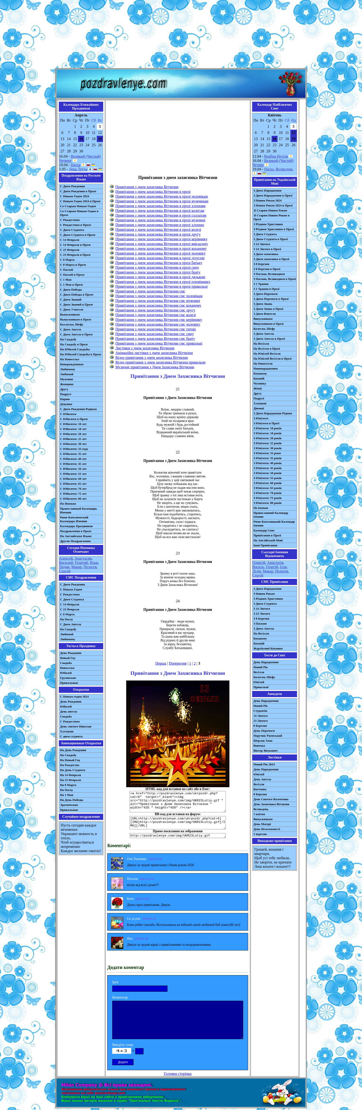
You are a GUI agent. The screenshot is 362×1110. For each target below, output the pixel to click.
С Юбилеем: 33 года (74, 449)
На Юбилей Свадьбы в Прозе (80, 354)
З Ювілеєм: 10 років (267, 428)
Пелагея (90, 567)
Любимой (66, 374)
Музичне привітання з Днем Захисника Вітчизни (154, 367)
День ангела (68, 711)
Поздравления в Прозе (75, 531)
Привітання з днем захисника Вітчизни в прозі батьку (158, 263)
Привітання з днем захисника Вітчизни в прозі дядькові (160, 277)
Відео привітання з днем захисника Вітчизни (151, 358)
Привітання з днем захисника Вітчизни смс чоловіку (157, 324)
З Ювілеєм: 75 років (267, 498)
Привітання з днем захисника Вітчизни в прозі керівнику (161, 239)
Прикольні (261, 687)
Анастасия (83, 558)
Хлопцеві (259, 403)
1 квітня (259, 814)
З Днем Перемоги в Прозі (270, 299)
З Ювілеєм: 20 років (267, 438)
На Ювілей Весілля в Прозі (272, 358)
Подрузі (258, 398)
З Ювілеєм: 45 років (267, 468)
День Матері (262, 824)
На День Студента (72, 770)
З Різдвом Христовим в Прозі (273, 229)
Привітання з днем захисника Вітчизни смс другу (155, 310)
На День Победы (71, 800)
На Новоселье (69, 359)
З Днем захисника (265, 254)
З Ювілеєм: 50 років (267, 473)
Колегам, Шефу (264, 328)
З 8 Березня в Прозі (266, 269)
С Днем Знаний (70, 299)
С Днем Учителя (71, 309)
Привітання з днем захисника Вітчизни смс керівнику (158, 320)
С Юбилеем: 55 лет (73, 473)
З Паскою (260, 623)
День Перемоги (264, 730)
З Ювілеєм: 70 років (267, 493)
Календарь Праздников (76, 526)
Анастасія (275, 563)
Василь (258, 567)
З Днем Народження (267, 190)
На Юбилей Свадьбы (75, 349)
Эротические (69, 805)
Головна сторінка (177, 1074)
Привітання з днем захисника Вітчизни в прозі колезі (158, 230)
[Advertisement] (181, 35)
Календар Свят (264, 530)
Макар (76, 567)
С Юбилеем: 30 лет (73, 444)
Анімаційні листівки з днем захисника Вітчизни (154, 353)
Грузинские (68, 678)
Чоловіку (259, 383)
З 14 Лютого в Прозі (267, 249)
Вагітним (259, 789)
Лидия (64, 567)
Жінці (257, 388)
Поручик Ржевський (267, 735)
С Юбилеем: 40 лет (73, 459)
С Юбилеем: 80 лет (73, 498)
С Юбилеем (68, 414)
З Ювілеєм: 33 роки (267, 453)
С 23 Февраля (69, 249)
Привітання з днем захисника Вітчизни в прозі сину (157, 267)
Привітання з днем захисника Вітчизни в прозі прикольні (161, 286)
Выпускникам (70, 314)
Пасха (75, 165)
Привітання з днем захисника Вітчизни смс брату (155, 339)
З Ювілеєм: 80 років (267, 503)
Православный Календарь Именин (78, 510)
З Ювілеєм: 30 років (267, 448)
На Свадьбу (68, 339)
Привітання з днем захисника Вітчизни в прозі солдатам (160, 215)
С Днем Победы (71, 289)
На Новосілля (263, 363)
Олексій (258, 563)
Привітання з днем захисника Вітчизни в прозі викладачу (161, 244)
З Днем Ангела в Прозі (269, 338)
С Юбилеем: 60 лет (73, 478)
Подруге (65, 394)
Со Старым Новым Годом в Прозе (79, 213)
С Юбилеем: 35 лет (73, 454)
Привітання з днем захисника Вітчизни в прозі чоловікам (161, 196)
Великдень (260, 809)
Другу (64, 389)
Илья (94, 563)
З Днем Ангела (263, 333)
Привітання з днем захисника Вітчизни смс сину (154, 334)
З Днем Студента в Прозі (270, 239)
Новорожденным (72, 364)
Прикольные (69, 683)
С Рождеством (70, 220)
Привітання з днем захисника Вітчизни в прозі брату (157, 272)
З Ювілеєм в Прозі (266, 423)
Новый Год (67, 658)
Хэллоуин (67, 731)
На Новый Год (70, 760)
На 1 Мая (66, 795)
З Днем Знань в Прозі (268, 309)
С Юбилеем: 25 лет (73, 439)
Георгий (81, 563)
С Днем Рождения (72, 186)
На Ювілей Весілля (267, 353)
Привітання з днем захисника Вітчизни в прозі (152, 192)
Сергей (64, 571)
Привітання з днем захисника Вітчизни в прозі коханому (161, 249)
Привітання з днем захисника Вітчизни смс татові (155, 329)
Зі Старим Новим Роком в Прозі (271, 217)
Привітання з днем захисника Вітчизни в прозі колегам (159, 211)
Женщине (67, 384)
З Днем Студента (265, 234)
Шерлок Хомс (263, 740)
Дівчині (258, 408)
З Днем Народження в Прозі (272, 195)
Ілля (283, 567)
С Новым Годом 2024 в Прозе (80, 201)
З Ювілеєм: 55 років (267, 478)
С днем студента (71, 736)
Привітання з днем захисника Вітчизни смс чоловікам (158, 296)
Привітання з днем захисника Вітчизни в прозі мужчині (160, 220)
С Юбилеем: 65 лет (73, 483)
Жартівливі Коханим (268, 648)
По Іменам (260, 508)
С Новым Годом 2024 (74, 196)
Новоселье (67, 668)
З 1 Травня (260, 284)
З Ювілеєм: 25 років (267, 443)
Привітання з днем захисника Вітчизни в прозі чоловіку (160, 253)
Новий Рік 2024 (264, 764)
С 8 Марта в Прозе (73, 264)
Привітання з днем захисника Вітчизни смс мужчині (157, 301)
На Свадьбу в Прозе (74, 344)
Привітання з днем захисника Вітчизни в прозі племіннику (162, 282)
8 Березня (260, 725)
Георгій (272, 567)
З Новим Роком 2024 (267, 200)
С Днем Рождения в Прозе (78, 191)
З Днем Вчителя (264, 313)
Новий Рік (260, 667)
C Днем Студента (72, 599)
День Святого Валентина (270, 799)
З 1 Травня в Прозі (266, 289)
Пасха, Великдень (278, 169)
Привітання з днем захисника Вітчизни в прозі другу (158, 234)
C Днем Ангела (70, 624)
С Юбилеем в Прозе (74, 419)
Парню (65, 399)
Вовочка (259, 745)
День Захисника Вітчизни (271, 804)
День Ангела (262, 779)
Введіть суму (122, 1045)
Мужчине (66, 379)
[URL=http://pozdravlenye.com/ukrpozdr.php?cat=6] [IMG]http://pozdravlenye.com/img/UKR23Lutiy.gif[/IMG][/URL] (178, 822)
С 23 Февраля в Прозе (75, 254)
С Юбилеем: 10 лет (73, 424)
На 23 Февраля (70, 780)
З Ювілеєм (260, 418)
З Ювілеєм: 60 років (267, 483)
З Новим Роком (264, 593)
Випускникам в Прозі (268, 323)
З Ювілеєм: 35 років (267, 458)
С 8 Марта (67, 259)
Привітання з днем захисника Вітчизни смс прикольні (158, 343)
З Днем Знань (262, 304)
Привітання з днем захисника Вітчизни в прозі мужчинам (161, 201)
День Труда (78, 169)
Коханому (260, 373)
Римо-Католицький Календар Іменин (274, 523)
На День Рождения (73, 750)
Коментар (120, 997)
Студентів (260, 711)
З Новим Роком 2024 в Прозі (272, 205)
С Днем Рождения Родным (78, 409)
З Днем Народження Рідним (272, 413)
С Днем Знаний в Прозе (76, 304)
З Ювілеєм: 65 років (267, 488)
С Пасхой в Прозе (72, 274)
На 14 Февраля (70, 775)
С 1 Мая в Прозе (71, 284)
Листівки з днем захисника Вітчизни (144, 348)
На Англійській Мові (268, 540)
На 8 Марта (68, 785)
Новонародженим (265, 368)
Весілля (258, 672)
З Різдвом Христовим (268, 224)
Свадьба (66, 663)
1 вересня (260, 834)
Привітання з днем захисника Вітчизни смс (150, 291)
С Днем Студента (72, 230)
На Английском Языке (76, 536)
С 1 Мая (65, 279)
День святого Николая (75, 726)
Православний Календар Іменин (270, 514)
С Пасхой (66, 269)
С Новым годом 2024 (74, 696)
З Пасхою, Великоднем (269, 274)
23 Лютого (260, 720)
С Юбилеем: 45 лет (73, 464)
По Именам (68, 503)
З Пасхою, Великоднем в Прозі (274, 279)
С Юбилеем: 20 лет (73, 434)
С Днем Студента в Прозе (77, 235)
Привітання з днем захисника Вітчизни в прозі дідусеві (159, 258)
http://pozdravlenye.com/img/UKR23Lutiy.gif (178, 835)
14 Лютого (260, 715)
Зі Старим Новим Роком (270, 210)
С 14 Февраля (69, 240)
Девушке (66, 404)
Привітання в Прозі (267, 535)
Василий (66, 563)
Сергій (257, 575)
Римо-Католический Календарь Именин (74, 519)
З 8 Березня (261, 264)
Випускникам (263, 318)
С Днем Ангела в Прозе (76, 334)
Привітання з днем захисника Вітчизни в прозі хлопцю (159, 225)
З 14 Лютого (261, 244)
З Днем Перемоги (265, 294)
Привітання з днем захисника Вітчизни (146, 187)
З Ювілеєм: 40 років (267, 463)
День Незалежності (266, 829)
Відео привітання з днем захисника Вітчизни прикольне (160, 362)
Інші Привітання (265, 545)
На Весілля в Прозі (266, 348)
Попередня (177, 663)
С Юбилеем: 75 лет (73, 493)
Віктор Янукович (265, 750)
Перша (160, 663)
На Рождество (69, 765)
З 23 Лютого (261, 613)
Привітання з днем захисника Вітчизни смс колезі (155, 315)
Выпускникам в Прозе (75, 319)
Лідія (256, 571)
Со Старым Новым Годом (78, 206)
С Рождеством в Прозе (75, 225)
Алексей (66, 558)
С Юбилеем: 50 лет (73, 468)
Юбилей (66, 673)
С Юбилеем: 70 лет (73, 488)
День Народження (265, 662)
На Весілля (261, 343)
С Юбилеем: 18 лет (73, 429)
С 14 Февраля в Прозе (75, 245)
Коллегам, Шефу (72, 324)
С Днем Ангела (70, 329)
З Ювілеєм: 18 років (267, 433)
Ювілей (258, 682)
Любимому (67, 369)
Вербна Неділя (276, 156)
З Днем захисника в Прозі (271, 259)
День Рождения (70, 653)
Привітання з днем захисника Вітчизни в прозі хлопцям (160, 206)
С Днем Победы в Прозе (76, 294)
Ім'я (115, 982)
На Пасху (66, 619)
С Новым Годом (71, 589)
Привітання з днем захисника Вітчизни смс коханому (158, 305)
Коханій (258, 378)
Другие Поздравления (75, 541)
